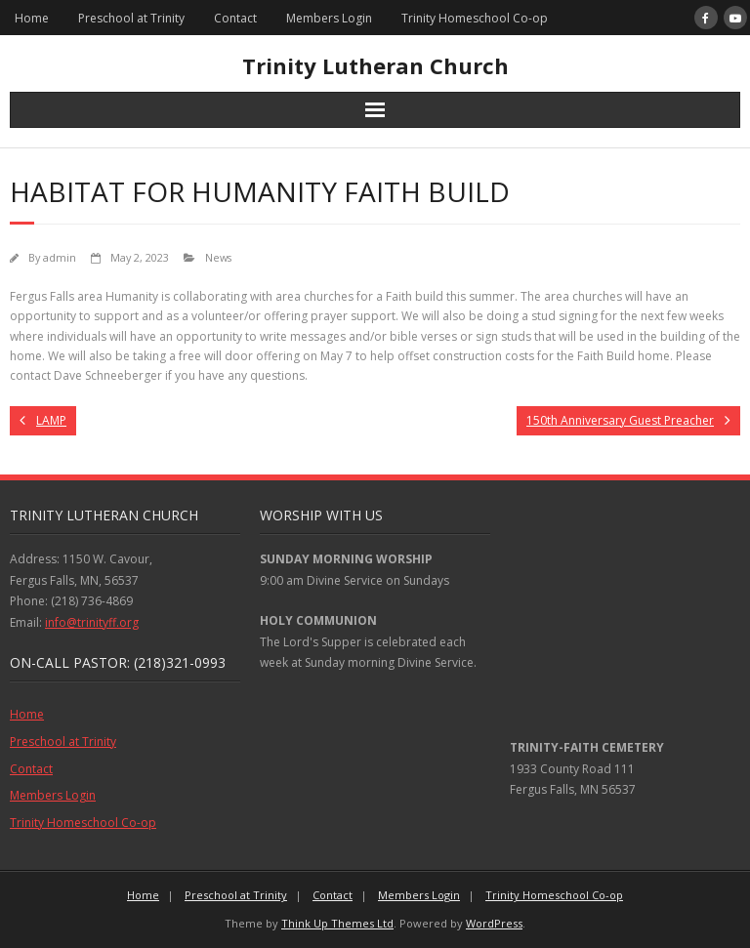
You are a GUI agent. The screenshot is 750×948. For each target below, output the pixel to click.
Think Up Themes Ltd (337, 923)
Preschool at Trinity (131, 18)
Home (32, 18)
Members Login (329, 18)
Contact (235, 18)
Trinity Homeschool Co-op (474, 18)
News (218, 257)
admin (59, 257)
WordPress (494, 923)
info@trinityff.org (92, 622)
